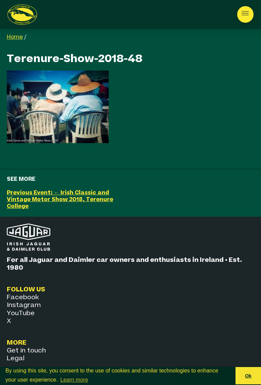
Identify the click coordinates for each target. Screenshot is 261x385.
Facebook (23, 297)
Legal (15, 358)
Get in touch (26, 350)
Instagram (24, 305)
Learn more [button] (74, 380)
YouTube (21, 313)
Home (15, 37)
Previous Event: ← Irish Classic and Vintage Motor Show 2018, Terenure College (60, 199)
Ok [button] (248, 376)
